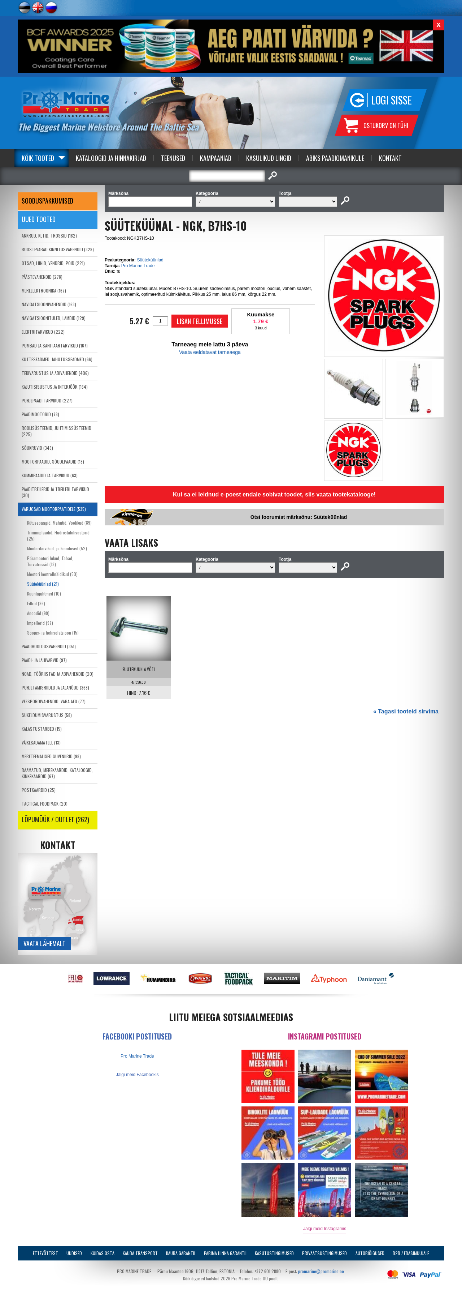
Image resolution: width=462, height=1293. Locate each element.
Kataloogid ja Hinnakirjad (111, 158)
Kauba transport (140, 1253)
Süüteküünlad (150, 260)
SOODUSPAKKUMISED (47, 200)
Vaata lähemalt (44, 943)
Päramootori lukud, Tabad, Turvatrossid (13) (50, 561)
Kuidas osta (102, 1253)
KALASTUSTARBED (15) (42, 729)
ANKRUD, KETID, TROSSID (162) (49, 235)
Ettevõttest (45, 1253)
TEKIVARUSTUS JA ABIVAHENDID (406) (55, 373)
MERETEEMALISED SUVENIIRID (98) (51, 756)
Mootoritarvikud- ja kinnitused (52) (57, 548)
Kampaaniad (215, 158)
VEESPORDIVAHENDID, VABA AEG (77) (54, 701)
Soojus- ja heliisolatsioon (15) (53, 633)
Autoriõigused (370, 1253)
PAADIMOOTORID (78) (40, 414)
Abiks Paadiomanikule (335, 158)
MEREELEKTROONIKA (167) (44, 290)
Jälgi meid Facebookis (137, 1074)
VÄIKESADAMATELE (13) (41, 742)
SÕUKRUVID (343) (37, 448)
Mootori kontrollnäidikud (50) (52, 574)
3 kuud (261, 328)
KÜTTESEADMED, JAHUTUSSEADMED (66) (57, 359)
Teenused (173, 158)
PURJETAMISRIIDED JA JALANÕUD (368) (55, 687)
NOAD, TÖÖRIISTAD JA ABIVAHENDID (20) (57, 674)
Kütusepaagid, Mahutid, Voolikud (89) (59, 523)
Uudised (74, 1253)
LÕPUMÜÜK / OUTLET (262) (55, 819)
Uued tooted (39, 219)
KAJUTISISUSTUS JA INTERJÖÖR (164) (55, 387)
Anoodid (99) (38, 613)
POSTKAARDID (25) (39, 790)
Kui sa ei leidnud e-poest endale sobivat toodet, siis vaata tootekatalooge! (274, 494)
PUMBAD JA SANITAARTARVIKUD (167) (55, 345)
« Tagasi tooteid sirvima (406, 711)
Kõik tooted (38, 158)
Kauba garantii (180, 1253)
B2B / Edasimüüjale (411, 1253)
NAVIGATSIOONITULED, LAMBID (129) (54, 318)
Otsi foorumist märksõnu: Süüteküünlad (298, 517)
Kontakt (390, 158)
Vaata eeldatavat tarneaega (210, 352)
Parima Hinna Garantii (225, 1253)
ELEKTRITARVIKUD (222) (43, 332)
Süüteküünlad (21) (43, 584)
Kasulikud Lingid (268, 158)
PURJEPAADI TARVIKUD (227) (47, 400)
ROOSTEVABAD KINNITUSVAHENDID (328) (58, 249)
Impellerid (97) (40, 623)
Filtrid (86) (36, 603)
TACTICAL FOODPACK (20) (44, 804)
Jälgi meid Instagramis (324, 1228)
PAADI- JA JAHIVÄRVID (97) (44, 660)
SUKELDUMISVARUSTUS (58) (47, 715)
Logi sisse (391, 100)
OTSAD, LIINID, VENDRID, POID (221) (53, 263)
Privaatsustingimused (324, 1253)
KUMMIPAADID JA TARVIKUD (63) (50, 475)
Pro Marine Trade (138, 265)
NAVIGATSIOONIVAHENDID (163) (49, 304)
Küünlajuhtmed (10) (44, 593)
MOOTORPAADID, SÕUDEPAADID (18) (53, 461)
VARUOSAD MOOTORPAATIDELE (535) (54, 509)
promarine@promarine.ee (321, 1271)
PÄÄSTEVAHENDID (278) (42, 277)
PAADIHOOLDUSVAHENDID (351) (49, 646)
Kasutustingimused (274, 1253)
